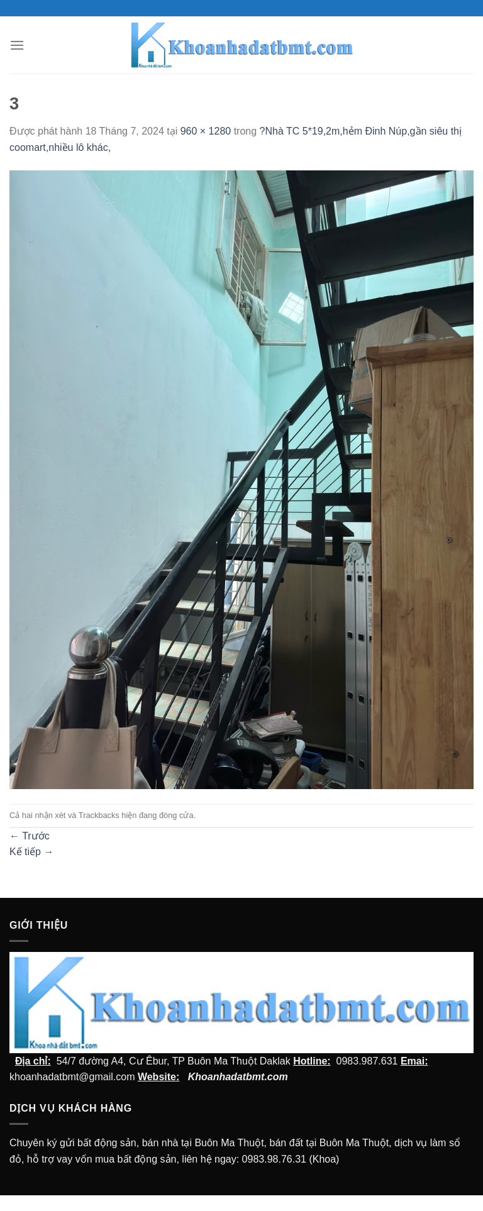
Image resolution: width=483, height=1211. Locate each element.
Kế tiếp (31, 851)
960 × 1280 (205, 131)
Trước (29, 836)
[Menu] (17, 45)
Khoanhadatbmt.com (238, 1076)
